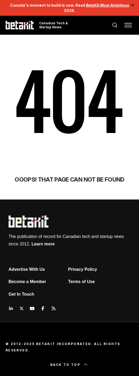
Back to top (69, 365)
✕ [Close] (133, 5)
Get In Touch (21, 294)
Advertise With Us (27, 269)
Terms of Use (81, 281)
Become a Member (27, 281)
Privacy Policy (82, 269)
